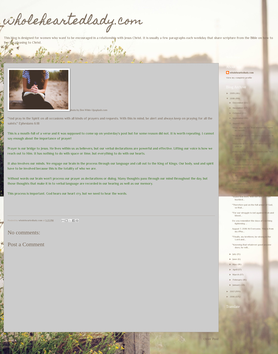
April (235, 269)
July (235, 254)
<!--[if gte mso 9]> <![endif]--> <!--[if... (252, 159)
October (237, 113)
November (238, 107)
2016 (232, 296)
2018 (232, 98)
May (235, 264)
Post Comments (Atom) (29, 346)
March (236, 274)
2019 (232, 93)
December (238, 102)
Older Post (211, 339)
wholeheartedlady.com (73, 22)
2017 (232, 291)
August (236, 123)
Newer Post (12, 339)
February (238, 279)
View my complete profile (239, 77)
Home (112, 339)
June (235, 259)
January (237, 284)
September (238, 118)
